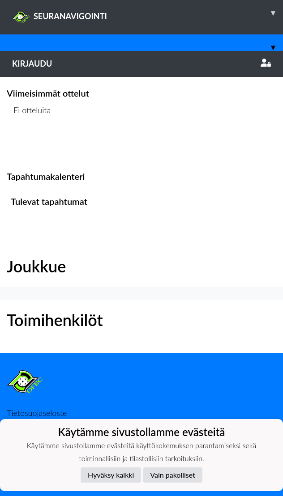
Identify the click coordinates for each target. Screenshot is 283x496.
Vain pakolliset (172, 475)
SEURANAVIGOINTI (147, 13)
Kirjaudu (141, 63)
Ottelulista (29, 144)
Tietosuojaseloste (37, 413)
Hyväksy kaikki (111, 475)
